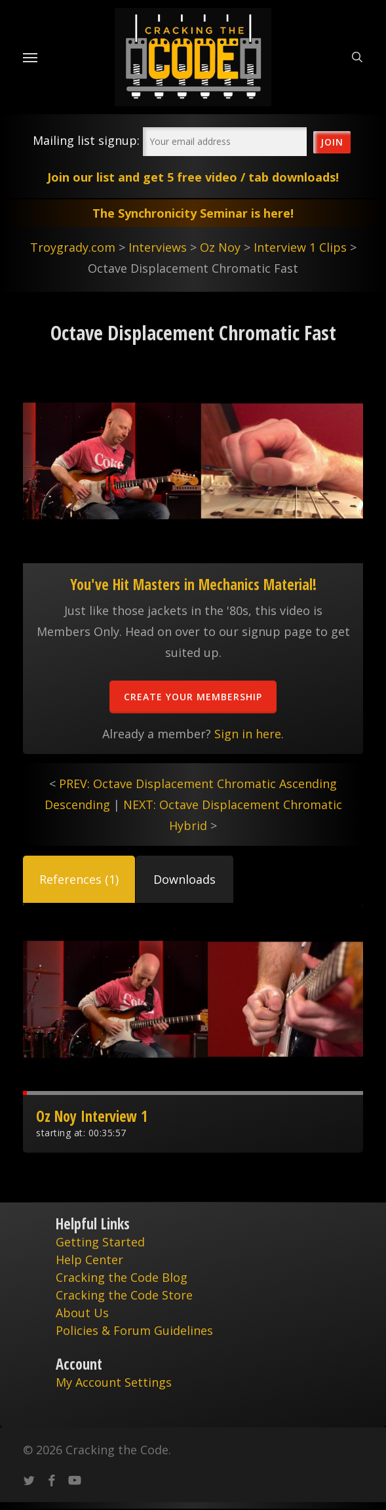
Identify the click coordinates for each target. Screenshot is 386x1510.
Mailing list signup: (86, 140)
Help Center (89, 1259)
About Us (82, 1313)
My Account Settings (114, 1382)
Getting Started (100, 1242)
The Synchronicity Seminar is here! (193, 213)
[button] (79, 879)
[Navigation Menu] (30, 57)
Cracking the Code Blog (121, 1277)
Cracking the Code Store (124, 1295)
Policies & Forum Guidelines (134, 1330)
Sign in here (247, 734)
